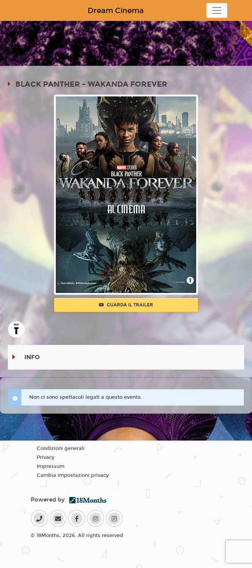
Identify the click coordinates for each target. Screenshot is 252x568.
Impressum (50, 466)
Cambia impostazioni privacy (73, 475)
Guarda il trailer (126, 305)
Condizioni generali (61, 448)
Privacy (45, 457)
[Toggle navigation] (216, 10)
